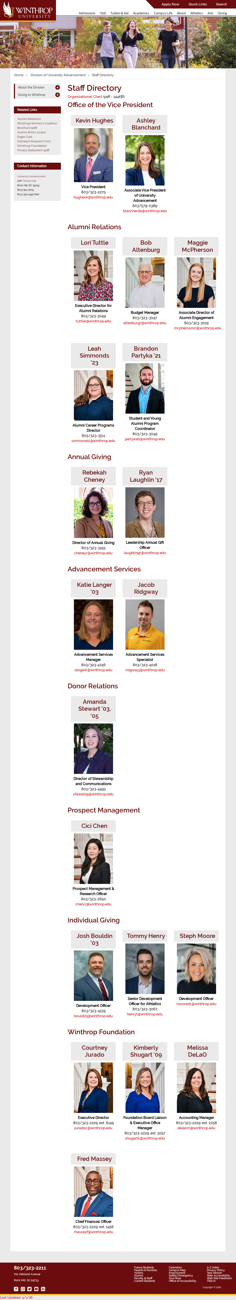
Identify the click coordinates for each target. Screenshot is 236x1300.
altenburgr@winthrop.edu (144, 323)
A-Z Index (213, 1267)
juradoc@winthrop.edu (93, 1128)
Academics (141, 13)
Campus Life (163, 13)
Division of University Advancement (58, 75)
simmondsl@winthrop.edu (93, 441)
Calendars (175, 1267)
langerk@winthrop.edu (93, 670)
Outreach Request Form (34, 141)
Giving (222, 13)
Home (19, 75)
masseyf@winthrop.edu (93, 1232)
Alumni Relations (29, 119)
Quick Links (198, 4)
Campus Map (177, 1270)
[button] (17, 38)
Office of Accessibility (182, 1281)
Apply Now (170, 4)
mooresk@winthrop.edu (196, 1004)
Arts (210, 13)
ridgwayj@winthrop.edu (145, 670)
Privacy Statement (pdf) (33, 150)
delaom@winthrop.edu (196, 1128)
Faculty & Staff (143, 1278)
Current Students (144, 1281)
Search (221, 4)
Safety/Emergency (181, 1275)
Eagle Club (24, 136)
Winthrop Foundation (32, 145)
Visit (103, 13)
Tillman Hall (29, 180)
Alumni (138, 1275)
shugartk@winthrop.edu (145, 1138)
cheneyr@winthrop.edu (93, 553)
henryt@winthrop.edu (145, 1014)
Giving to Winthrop (31, 95)
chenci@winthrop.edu (93, 904)
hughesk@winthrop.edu (93, 197)
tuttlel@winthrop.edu (93, 321)
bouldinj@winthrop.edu (93, 1016)
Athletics (196, 13)
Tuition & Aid (119, 13)
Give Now (175, 1278)
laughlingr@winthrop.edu (145, 553)
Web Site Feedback (219, 1278)
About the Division (31, 87)
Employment (177, 1272)
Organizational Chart (85, 97)
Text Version (214, 1272)
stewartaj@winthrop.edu (93, 794)
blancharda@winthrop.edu (145, 211)
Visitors (138, 1272)
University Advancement (31, 176)
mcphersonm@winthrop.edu (197, 328)
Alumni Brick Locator (31, 132)
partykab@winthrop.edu (145, 439)
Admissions (87, 13)
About (181, 13)
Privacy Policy (216, 1270)
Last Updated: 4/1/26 (16, 1297)
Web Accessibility (218, 1275)
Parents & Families (145, 1270)
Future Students (144, 1267)
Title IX (211, 1281)
